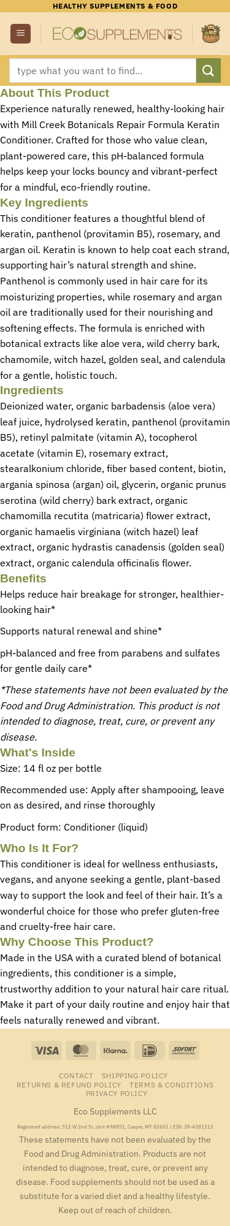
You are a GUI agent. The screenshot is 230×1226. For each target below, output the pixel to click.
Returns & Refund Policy (69, 1084)
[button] (20, 34)
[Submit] (208, 70)
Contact (76, 1075)
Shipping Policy (135, 1075)
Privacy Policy (117, 1093)
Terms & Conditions (171, 1084)
